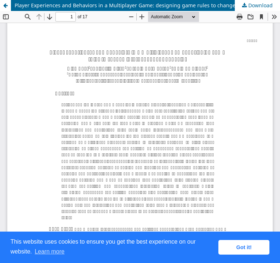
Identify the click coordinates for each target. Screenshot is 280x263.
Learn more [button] (50, 251)
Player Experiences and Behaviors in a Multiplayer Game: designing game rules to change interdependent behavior (147, 5)
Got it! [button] (244, 247)
